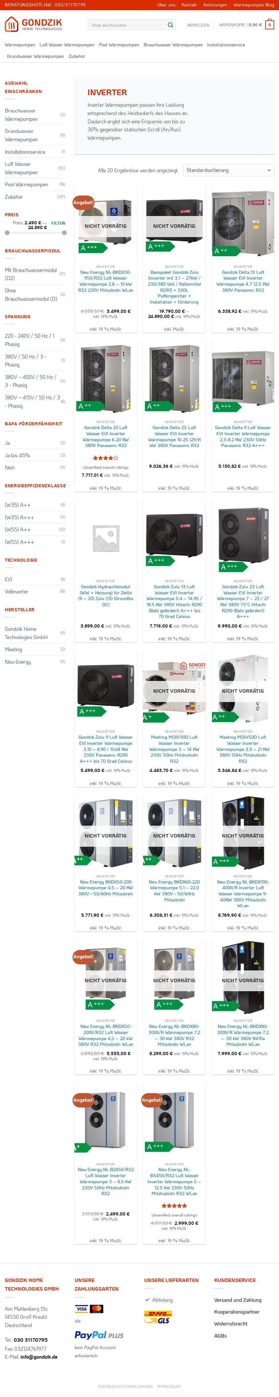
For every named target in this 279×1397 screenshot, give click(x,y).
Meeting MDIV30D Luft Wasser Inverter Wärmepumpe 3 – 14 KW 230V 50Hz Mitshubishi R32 (174, 749)
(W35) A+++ (19, 517)
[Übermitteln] (170, 24)
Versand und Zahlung (237, 1300)
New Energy (18, 661)
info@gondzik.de (38, 1357)
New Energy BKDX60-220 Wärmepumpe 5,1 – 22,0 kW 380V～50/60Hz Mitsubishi (174, 891)
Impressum (169, 1386)
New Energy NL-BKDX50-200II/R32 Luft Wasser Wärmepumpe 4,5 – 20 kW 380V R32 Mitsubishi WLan (105, 1035)
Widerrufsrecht (230, 1323)
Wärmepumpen (20, 45)
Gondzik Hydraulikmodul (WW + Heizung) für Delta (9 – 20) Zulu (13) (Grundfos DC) (105, 595)
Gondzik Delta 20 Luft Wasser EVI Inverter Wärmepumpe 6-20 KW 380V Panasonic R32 (106, 436)
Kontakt (189, 5)
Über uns (166, 5)
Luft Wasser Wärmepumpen (67, 45)
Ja (7, 442)
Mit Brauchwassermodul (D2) (31, 274)
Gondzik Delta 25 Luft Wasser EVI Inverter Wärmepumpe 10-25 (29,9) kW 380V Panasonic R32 (174, 436)
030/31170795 (70, 5)
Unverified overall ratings (106, 467)
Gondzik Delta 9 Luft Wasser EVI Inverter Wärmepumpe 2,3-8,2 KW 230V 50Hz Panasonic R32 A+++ (243, 436)
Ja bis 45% (17, 455)
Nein (10, 467)
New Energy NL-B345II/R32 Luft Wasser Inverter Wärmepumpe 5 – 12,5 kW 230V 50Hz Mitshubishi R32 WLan (174, 1181)
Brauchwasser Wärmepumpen (173, 45)
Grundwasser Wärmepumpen (35, 56)
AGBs (220, 1336)
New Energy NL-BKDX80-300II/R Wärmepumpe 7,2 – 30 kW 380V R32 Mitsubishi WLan (174, 1035)
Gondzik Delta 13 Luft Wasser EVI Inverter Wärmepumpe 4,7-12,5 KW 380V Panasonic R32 (242, 281)
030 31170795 (31, 1340)
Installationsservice (226, 45)
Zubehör (77, 56)
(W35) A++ (18, 504)
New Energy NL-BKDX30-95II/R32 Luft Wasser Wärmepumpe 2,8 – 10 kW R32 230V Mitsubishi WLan (105, 281)
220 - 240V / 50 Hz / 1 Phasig (29, 339)
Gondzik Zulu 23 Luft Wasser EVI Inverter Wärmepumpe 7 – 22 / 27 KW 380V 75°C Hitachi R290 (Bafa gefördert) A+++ (243, 601)
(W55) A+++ (19, 541)
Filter (57, 223)
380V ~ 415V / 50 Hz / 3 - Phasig (32, 401)
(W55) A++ (18, 529)
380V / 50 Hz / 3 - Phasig (25, 360)
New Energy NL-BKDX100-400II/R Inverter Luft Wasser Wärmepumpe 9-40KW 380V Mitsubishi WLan (243, 894)
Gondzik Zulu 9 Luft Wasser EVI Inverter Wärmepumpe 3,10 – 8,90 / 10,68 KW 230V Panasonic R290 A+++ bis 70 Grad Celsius (106, 749)
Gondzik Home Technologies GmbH (26, 632)
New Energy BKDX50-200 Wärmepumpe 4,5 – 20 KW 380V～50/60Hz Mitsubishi (105, 888)
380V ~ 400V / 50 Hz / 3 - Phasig (31, 381)
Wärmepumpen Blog (254, 5)
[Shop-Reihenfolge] (228, 170)
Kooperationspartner (237, 1312)
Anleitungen (215, 5)
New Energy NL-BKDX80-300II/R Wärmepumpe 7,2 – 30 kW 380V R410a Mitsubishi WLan (243, 1035)
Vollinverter (16, 591)
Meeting (13, 649)
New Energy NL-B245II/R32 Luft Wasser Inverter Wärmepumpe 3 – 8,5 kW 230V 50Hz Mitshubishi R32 (106, 1181)
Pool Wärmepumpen (119, 45)
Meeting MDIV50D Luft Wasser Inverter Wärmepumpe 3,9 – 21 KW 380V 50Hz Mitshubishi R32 (243, 749)
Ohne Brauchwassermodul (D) (31, 294)
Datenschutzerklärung (125, 1386)
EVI (8, 579)
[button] (198, 25)
